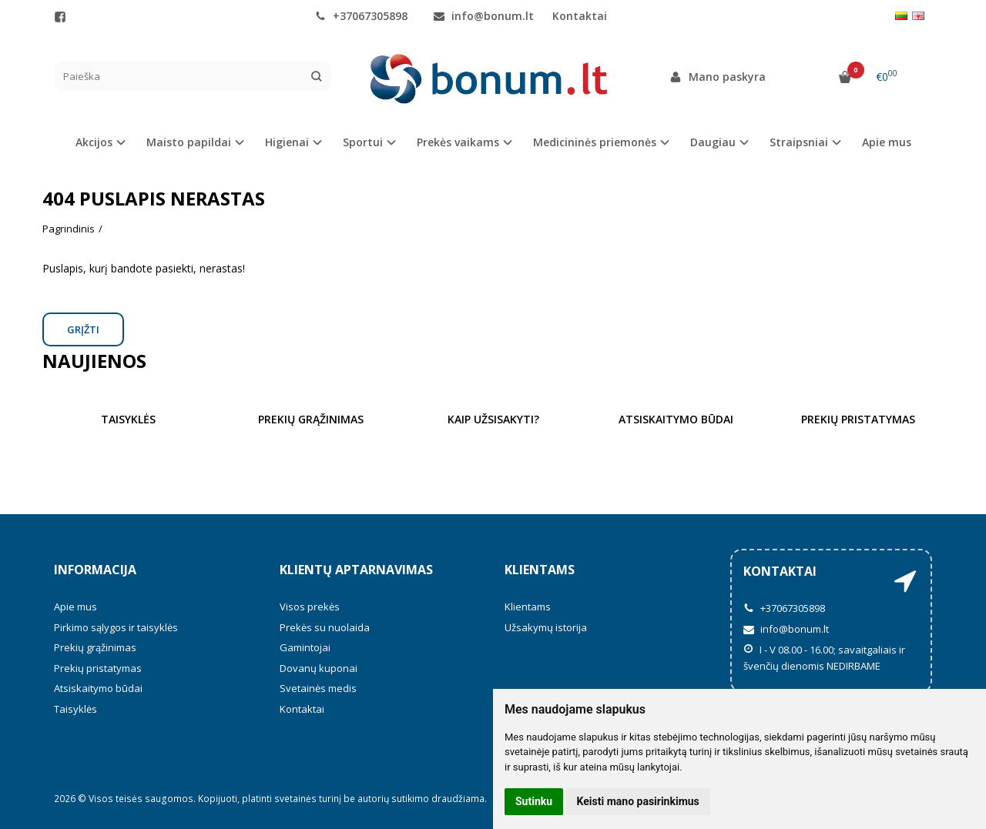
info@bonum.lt (484, 15)
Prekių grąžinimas (95, 647)
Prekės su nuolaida (325, 627)
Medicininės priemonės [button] (594, 142)
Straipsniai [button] (799, 142)
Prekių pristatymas (98, 668)
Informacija (95, 569)
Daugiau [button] (713, 142)
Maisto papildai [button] (188, 142)
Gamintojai (305, 647)
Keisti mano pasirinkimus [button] (638, 801)
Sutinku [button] (533, 801)
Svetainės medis (318, 688)
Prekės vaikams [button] (458, 142)
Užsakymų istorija (546, 627)
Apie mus (886, 142)
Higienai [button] (287, 142)
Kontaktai (579, 15)
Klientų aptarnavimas (356, 569)
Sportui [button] (363, 142)
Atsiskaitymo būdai (98, 688)
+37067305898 (361, 15)
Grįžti (83, 329)
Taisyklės (75, 709)
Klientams (540, 569)
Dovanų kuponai (318, 668)
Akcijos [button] (93, 142)
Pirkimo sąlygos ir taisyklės (116, 627)
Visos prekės (310, 606)
